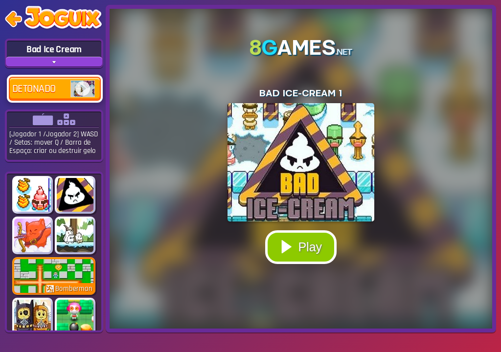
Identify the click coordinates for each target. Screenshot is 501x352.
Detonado (53, 88)
